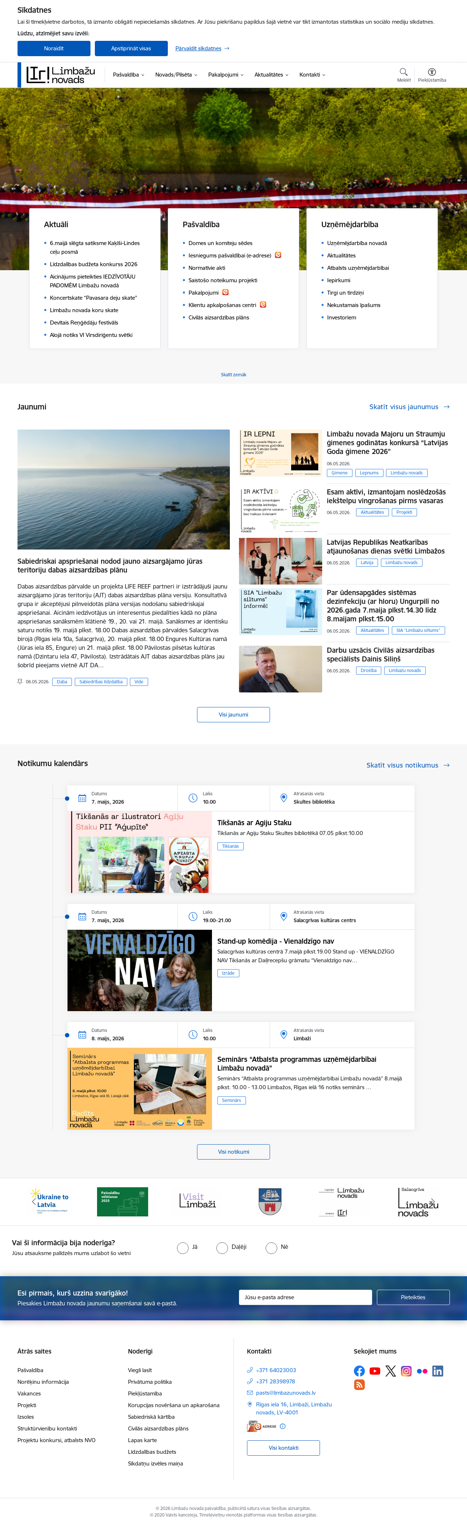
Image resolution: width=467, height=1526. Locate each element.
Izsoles (26, 1416)
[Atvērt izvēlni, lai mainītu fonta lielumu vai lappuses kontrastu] (432, 76)
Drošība (369, 670)
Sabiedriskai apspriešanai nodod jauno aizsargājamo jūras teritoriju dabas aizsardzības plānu (110, 565)
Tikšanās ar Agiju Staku (254, 822)
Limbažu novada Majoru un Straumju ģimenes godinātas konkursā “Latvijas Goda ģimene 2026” (387, 443)
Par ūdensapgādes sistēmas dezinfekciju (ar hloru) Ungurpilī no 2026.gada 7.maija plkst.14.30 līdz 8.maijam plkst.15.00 (383, 605)
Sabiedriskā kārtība (151, 1416)
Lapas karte (142, 1440)
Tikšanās (230, 846)
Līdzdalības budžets (152, 1451)
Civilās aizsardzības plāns (158, 1428)
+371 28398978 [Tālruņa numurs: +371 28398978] (275, 1381)
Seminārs (231, 1100)
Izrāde (228, 973)
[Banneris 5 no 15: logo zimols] (344, 1201)
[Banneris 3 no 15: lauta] (196, 1201)
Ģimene (340, 472)
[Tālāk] (433, 1201)
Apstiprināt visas (131, 48)
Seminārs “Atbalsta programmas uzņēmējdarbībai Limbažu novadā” (297, 1063)
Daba (62, 681)
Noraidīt (53, 48)
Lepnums (369, 472)
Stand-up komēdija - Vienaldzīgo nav (275, 941)
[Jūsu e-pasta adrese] (305, 1297)
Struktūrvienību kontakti (47, 1428)
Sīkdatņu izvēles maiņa (155, 1463)
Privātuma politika (150, 1381)
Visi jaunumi (233, 714)
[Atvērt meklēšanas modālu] (404, 76)
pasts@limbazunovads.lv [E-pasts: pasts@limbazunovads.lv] (286, 1392)
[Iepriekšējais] (34, 1201)
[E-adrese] (261, 1426)
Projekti (404, 512)
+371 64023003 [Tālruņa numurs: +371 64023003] (276, 1370)
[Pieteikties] (413, 1297)
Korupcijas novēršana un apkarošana (174, 1405)
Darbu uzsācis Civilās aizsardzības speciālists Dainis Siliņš (381, 654)
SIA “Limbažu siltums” (418, 630)
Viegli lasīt (140, 1370)
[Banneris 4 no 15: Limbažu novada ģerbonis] (270, 1201)
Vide (139, 681)
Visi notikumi (233, 1151)
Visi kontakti (283, 1447)
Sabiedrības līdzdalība (101, 681)
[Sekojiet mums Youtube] (375, 1370)
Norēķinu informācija (43, 1381)
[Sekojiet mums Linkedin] (437, 1371)
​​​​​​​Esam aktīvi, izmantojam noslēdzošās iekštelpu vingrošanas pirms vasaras (386, 496)
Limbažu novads (407, 472)
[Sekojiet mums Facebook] (359, 1371)
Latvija (367, 562)
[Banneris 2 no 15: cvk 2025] (122, 1201)
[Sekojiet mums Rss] (359, 1384)
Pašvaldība (30, 1370)
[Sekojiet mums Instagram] (406, 1371)
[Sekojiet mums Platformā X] (390, 1371)
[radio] (187, 1246)
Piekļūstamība (145, 1393)
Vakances (29, 1393)
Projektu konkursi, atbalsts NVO (57, 1440)
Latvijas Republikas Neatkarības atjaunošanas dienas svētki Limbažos (386, 546)
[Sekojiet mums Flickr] (422, 1370)
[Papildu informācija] (282, 1426)
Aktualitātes (372, 512)
